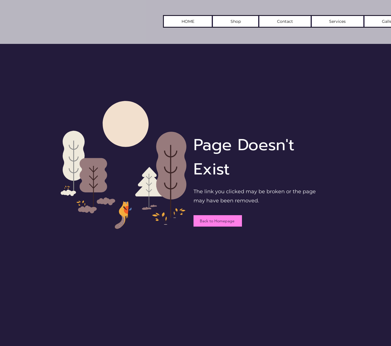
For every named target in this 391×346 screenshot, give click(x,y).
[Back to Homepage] (218, 221)
